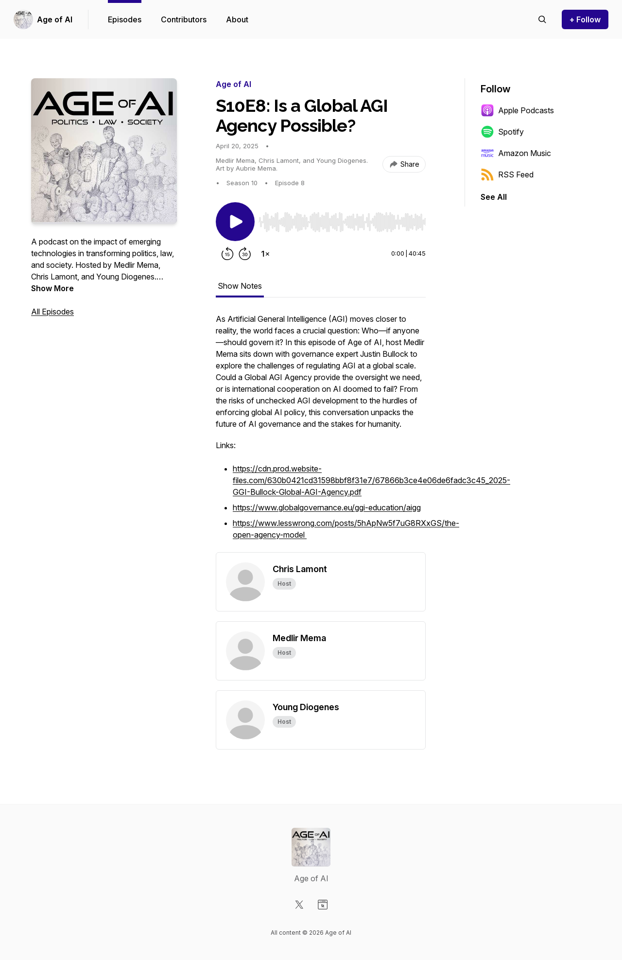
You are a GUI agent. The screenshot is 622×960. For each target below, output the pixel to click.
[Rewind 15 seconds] (227, 254)
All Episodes (52, 311)
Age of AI (54, 19)
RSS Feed (507, 174)
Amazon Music (516, 153)
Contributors (184, 19)
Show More (52, 288)
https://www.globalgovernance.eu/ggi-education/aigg (327, 507)
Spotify (502, 132)
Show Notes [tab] (240, 286)
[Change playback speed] (265, 254)
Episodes (124, 19)
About (237, 19)
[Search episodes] (542, 19)
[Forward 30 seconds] (245, 254)
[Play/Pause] (235, 221)
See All (494, 197)
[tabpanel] (321, 432)
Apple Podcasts (517, 110)
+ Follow (585, 19)
